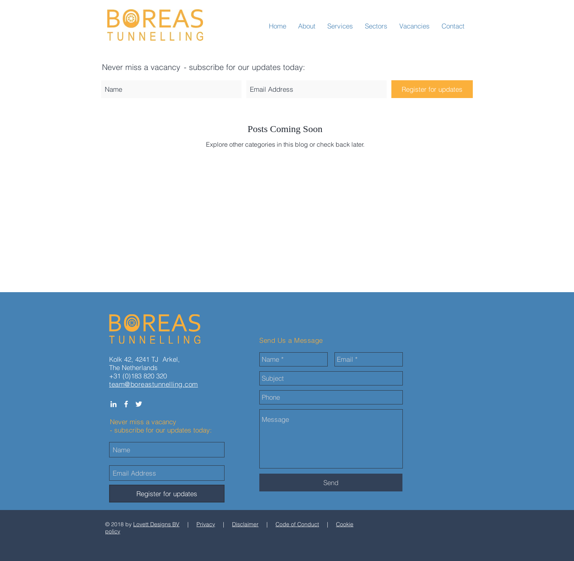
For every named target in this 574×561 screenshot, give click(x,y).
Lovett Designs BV (156, 524)
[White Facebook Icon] (126, 404)
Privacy (205, 524)
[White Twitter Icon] (138, 404)
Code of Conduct (297, 524)
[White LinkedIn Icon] (113, 404)
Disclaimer (245, 524)
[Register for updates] (432, 89)
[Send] (330, 482)
